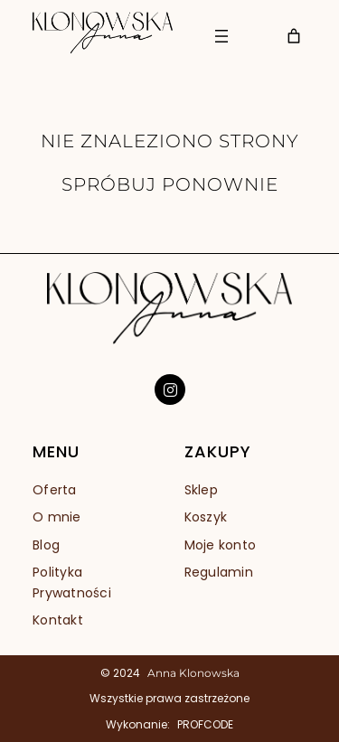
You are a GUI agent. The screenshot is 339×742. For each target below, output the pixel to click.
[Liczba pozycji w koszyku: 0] (294, 36)
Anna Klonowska (193, 673)
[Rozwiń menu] (221, 36)
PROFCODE (205, 724)
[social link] (170, 389)
